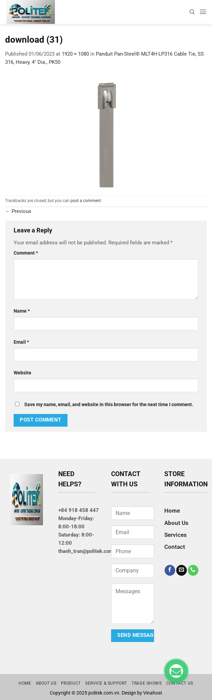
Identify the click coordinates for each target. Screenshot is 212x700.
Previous (18, 211)
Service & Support (106, 683)
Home (172, 510)
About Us (176, 522)
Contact (174, 546)
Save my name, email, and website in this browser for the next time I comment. (108, 404)
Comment (26, 253)
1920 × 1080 (75, 54)
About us (46, 683)
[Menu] (203, 12)
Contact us (179, 683)
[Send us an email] (181, 570)
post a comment (86, 200)
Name (22, 311)
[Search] (192, 11)
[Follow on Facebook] (170, 570)
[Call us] (193, 570)
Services (175, 534)
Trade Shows (147, 683)
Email (21, 342)
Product (71, 683)
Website (22, 372)
